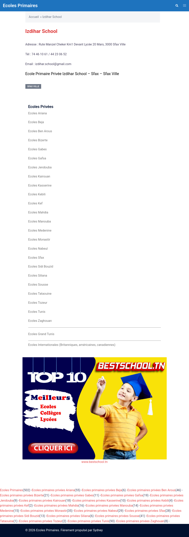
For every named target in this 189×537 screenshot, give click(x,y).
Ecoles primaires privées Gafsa (122, 495)
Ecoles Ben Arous (40, 131)
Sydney (98, 530)
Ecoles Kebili (37, 194)
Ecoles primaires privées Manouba (109, 505)
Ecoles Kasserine (40, 185)
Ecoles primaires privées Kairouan (42, 500)
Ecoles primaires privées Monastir (44, 511)
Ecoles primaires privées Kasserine (96, 500)
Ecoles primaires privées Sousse (117, 516)
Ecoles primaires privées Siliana (68, 516)
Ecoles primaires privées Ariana (53, 490)
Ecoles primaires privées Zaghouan (140, 521)
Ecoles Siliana (37, 275)
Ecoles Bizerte (38, 140)
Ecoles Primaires (20, 5)
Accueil (34, 17)
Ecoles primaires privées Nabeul (96, 511)
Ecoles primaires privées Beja (102, 490)
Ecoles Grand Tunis (41, 334)
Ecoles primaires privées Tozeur (40, 521)
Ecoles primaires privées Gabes (72, 495)
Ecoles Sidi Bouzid (40, 266)
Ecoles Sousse (38, 284)
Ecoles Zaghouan (40, 321)
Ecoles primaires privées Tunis (88, 521)
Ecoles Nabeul (38, 248)
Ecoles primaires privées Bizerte (22, 495)
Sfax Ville (33, 86)
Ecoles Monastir (39, 239)
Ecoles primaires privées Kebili (148, 500)
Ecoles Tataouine (40, 293)
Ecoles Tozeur (37, 302)
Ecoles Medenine (40, 230)
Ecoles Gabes (37, 149)
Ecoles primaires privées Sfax (145, 511)
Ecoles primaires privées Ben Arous (151, 490)
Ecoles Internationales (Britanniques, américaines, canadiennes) (72, 345)
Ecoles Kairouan (39, 176)
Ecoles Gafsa (37, 158)
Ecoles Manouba (39, 221)
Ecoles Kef (35, 203)
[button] (176, 5)
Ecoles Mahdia (38, 212)
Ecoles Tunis (36, 312)
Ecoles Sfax (36, 257)
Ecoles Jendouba (40, 167)
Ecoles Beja (36, 122)
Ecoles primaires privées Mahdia (56, 505)
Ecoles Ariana (37, 113)
